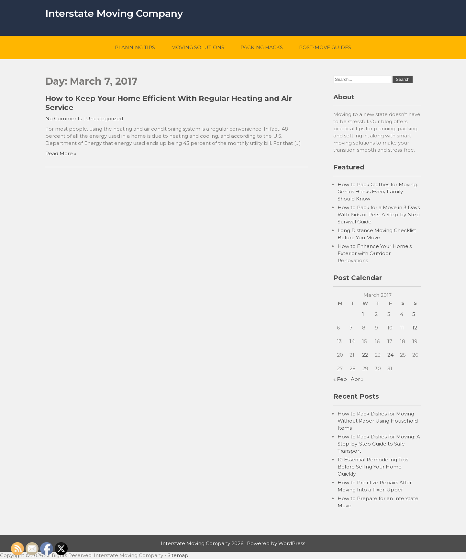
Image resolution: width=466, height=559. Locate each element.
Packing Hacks (261, 47)
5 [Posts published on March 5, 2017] (413, 314)
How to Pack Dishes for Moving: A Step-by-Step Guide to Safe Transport (379, 444)
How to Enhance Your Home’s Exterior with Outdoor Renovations (375, 253)
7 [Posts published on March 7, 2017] (351, 328)
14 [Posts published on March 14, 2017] (352, 341)
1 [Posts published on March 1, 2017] (363, 314)
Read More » (60, 153)
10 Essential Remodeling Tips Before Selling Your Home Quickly (373, 467)
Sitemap (178, 555)
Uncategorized (104, 118)
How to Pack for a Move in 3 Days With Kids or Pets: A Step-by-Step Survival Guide (379, 214)
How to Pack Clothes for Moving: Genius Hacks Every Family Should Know (378, 191)
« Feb (340, 379)
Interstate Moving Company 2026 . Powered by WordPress (233, 543)
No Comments (63, 118)
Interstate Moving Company (114, 13)
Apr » (357, 379)
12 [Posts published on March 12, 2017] (414, 328)
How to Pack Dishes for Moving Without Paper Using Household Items (378, 421)
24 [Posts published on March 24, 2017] (390, 355)
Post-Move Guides (325, 47)
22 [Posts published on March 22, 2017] (365, 355)
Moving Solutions (197, 47)
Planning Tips (135, 47)
